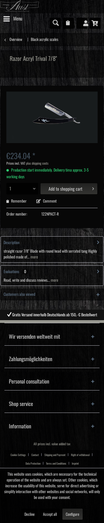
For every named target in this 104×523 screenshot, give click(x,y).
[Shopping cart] (95, 23)
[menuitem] (12, 18)
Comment (46, 201)
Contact (35, 455)
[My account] (81, 23)
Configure (72, 514)
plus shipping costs (37, 163)
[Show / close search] (55, 23)
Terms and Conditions (56, 463)
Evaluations (11, 272)
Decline (29, 514)
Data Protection (33, 463)
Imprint (75, 463)
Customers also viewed (19, 294)
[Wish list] (68, 23)
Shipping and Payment (54, 455)
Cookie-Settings (18, 455)
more (34, 257)
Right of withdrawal (80, 455)
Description (11, 243)
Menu (12, 17)
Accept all (50, 514)
